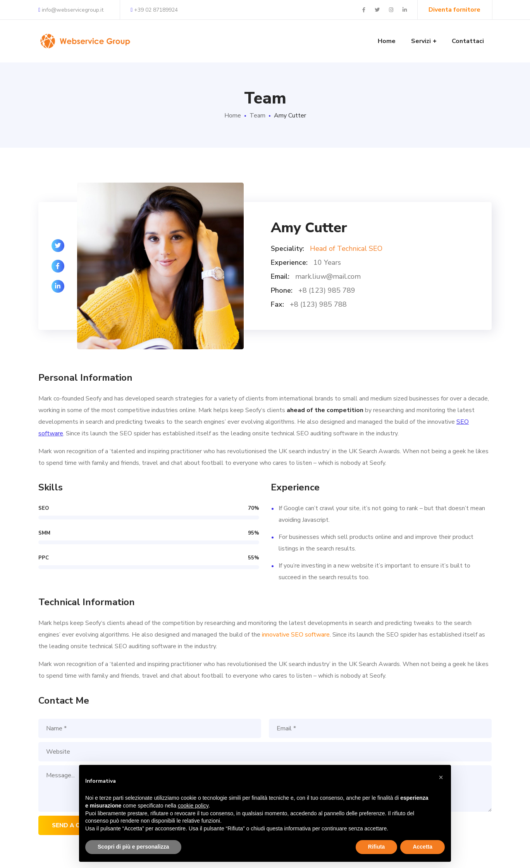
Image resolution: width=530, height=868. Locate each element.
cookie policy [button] (193, 805)
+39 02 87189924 (154, 10)
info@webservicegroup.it (70, 10)
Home (232, 115)
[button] (441, 777)
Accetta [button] (422, 847)
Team (257, 115)
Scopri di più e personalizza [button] (133, 847)
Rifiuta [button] (376, 847)
